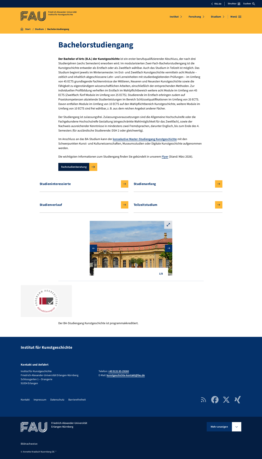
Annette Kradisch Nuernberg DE (38, 451)
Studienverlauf (81, 205)
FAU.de (216, 4)
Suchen (249, 3)
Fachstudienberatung (74, 167)
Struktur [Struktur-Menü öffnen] (234, 3)
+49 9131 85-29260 (118, 371)
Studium (216, 17)
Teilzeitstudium (175, 205)
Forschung (195, 17)
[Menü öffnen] (235, 16)
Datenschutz (57, 400)
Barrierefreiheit (77, 400)
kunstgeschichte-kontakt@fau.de (126, 375)
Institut (174, 17)
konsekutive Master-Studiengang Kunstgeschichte (145, 139)
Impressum (40, 400)
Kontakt (25, 400)
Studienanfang (175, 184)
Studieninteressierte (81, 184)
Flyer (165, 157)
